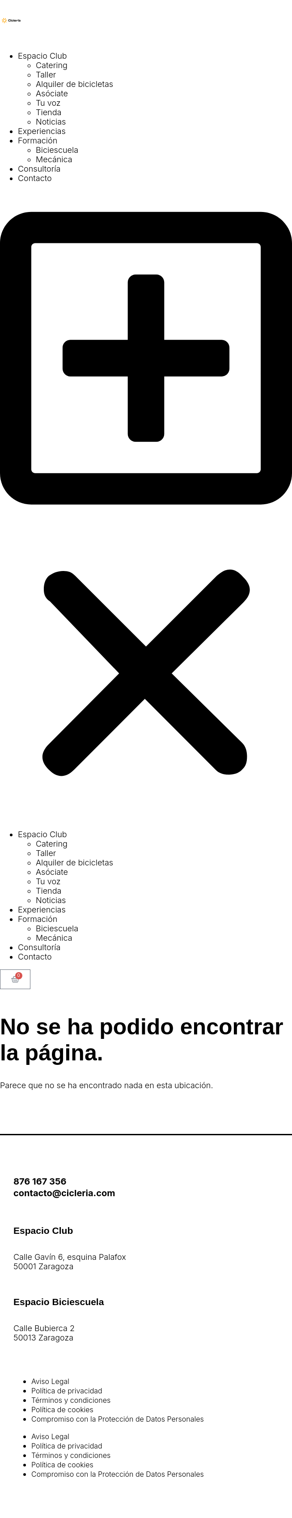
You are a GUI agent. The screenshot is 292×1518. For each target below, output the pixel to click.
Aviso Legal (50, 1381)
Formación (37, 140)
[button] (146, 506)
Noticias (51, 121)
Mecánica (54, 159)
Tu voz (48, 103)
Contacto (35, 178)
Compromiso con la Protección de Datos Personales (117, 1418)
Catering (52, 65)
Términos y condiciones (70, 1400)
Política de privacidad (66, 1390)
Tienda (48, 112)
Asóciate (52, 93)
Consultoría (39, 168)
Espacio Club (42, 56)
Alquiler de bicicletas (74, 84)
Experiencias (42, 131)
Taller (46, 74)
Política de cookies (62, 1409)
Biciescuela (57, 150)
